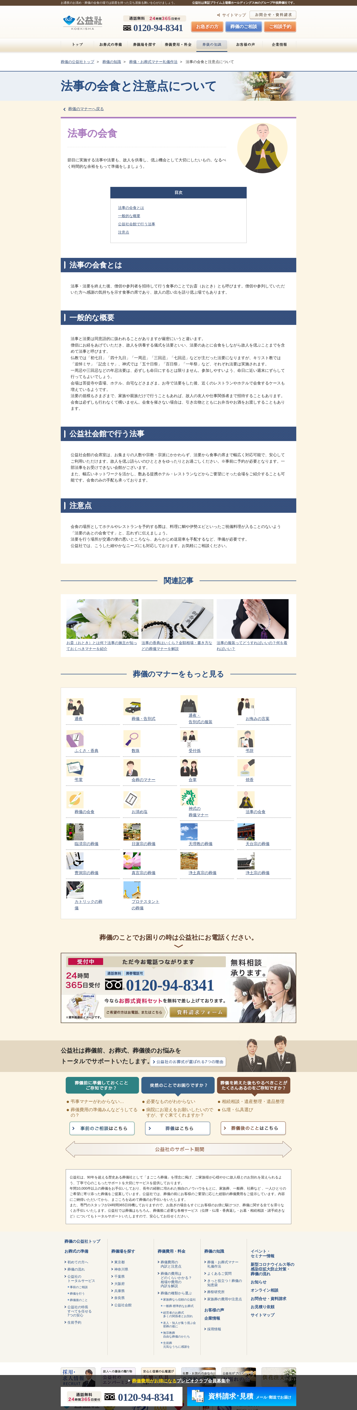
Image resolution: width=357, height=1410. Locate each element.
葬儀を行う (77, 1229)
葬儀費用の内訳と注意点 (171, 1200)
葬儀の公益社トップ (82, 1177)
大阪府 (119, 1220)
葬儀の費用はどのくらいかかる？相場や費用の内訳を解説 (176, 1215)
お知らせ (259, 1218)
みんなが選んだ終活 (234, 1371)
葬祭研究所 (216, 1228)
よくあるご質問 (219, 1209)
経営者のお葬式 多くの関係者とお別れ (178, 1250)
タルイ (286, 1365)
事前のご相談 (79, 1223)
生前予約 (74, 1258)
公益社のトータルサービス (81, 1214)
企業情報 (279, 44)
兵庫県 (119, 1227)
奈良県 (119, 1234)
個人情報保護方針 (76, 1360)
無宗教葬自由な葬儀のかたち (176, 1270)
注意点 (123, 232)
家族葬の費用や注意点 (224, 1235)
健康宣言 (143, 1360)
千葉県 (119, 1212)
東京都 (119, 1198)
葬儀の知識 (211, 44)
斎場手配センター (276, 1371)
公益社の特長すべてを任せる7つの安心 (79, 1247)
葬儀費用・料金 (178, 44)
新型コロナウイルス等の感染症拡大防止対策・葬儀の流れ (272, 1205)
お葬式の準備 (110, 44)
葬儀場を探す (144, 44)
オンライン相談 (264, 1226)
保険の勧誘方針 (114, 1360)
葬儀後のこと (79, 1236)
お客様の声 (245, 44)
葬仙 (236, 1365)
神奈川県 (121, 1205)
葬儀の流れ (76, 1205)
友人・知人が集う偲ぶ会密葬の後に (179, 1260)
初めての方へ (77, 1198)
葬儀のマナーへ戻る (86, 109)
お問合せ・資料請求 (268, 1235)
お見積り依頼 (262, 1243)
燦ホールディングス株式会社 (262, 1351)
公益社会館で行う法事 (136, 224)
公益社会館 (123, 1241)
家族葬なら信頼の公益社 (179, 1235)
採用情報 (214, 1265)
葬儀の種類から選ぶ (176, 1229)
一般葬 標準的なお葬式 (178, 1242)
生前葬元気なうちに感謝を (176, 1280)
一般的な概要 (129, 216)
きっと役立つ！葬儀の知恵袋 (224, 1219)
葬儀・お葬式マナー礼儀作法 (222, 1200)
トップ (77, 44)
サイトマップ (234, 15)
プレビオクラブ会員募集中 (178, 1381)
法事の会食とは (131, 208)
